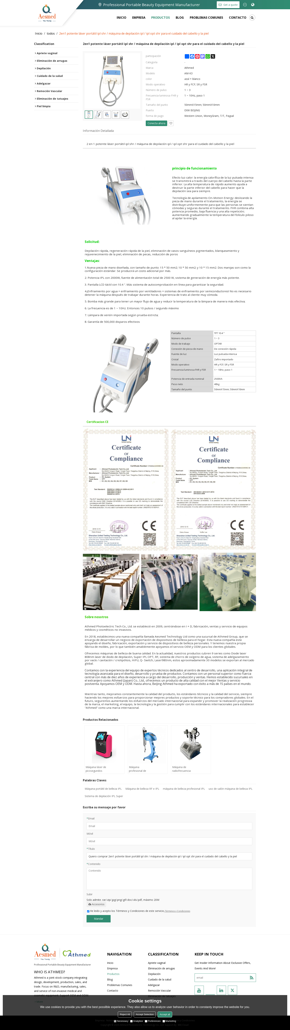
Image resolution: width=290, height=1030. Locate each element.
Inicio (121, 18)
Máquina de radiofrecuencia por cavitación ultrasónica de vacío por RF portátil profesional (181, 769)
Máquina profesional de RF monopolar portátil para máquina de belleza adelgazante (137, 769)
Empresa (138, 18)
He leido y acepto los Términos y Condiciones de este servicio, (138, 911)
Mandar (98, 918)
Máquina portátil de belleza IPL (103, 788)
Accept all (165, 1014)
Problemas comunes (206, 18)
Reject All (125, 1014)
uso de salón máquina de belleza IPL (230, 788)
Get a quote (230, 4)
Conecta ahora (156, 123)
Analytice (136, 1021)
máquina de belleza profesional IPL (184, 788)
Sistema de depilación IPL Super (104, 796)
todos (51, 33)
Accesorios (96, 904)
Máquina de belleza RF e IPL (142, 788)
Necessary (121, 1021)
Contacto (237, 18)
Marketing (169, 1021)
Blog (180, 18)
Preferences (153, 1021)
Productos (160, 18)
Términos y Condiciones (177, 911)
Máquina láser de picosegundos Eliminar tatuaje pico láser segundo (96, 769)
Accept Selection (145, 1014)
